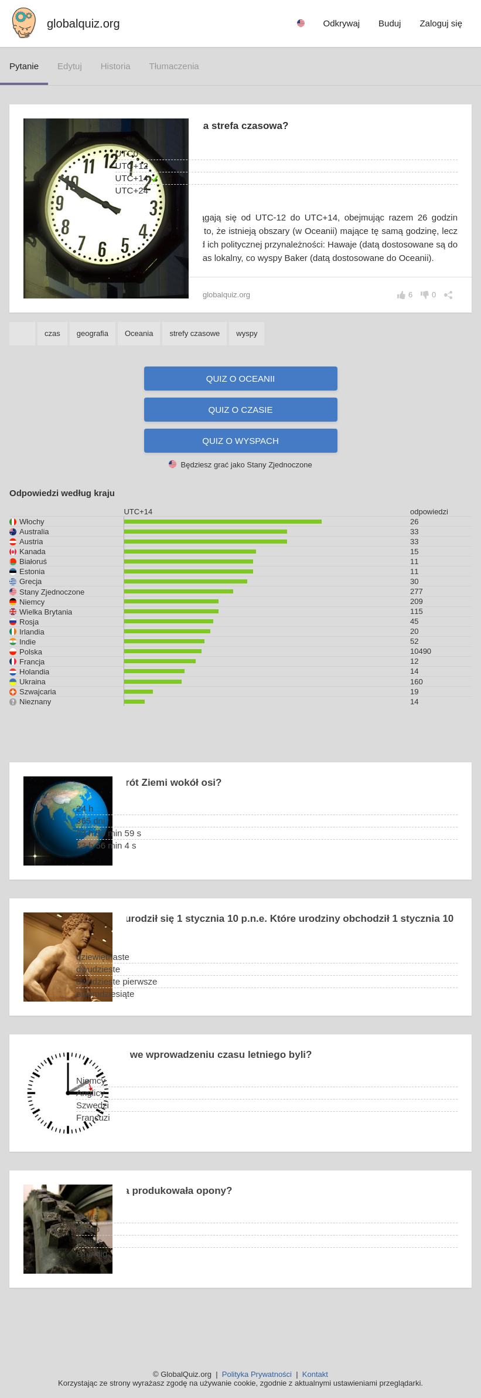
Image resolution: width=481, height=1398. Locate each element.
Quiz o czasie (240, 437)
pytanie (24, 66)
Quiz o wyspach (240, 468)
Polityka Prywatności (257, 1374)
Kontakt (315, 1374)
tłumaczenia (174, 66)
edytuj (69, 66)
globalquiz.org (83, 23)
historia (116, 66)
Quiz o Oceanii (240, 405)
